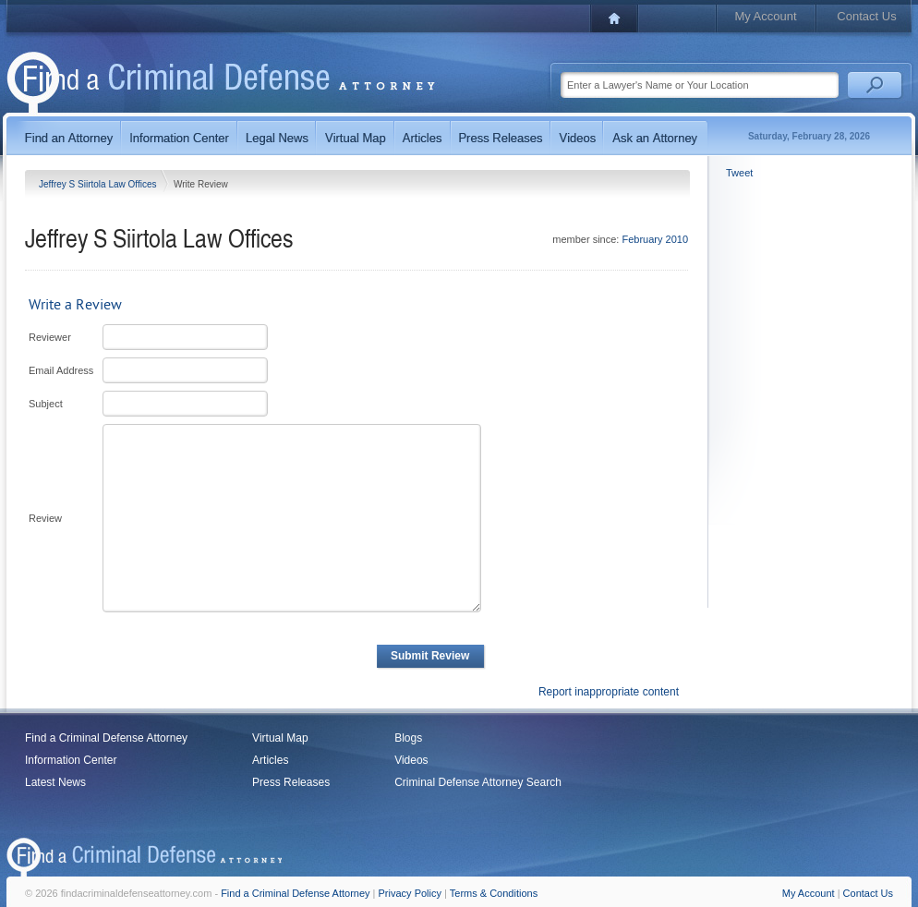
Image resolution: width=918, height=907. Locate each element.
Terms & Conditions (494, 893)
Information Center (70, 760)
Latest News (55, 782)
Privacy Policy (410, 893)
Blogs (408, 738)
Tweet (739, 172)
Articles (270, 760)
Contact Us (866, 16)
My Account (765, 16)
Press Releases (291, 782)
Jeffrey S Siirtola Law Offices (99, 184)
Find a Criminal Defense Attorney (106, 738)
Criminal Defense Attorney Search (478, 782)
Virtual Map (280, 738)
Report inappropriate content (608, 691)
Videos (411, 760)
